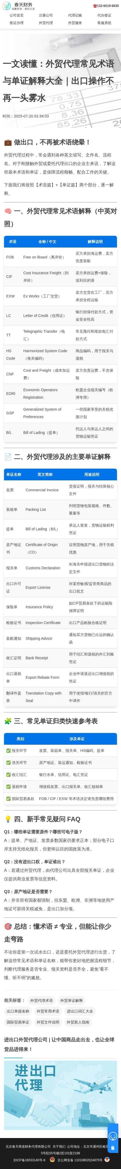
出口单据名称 (18, 1011)
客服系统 (104, 23)
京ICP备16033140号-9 (29, 1160)
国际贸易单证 (18, 1022)
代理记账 (75, 15)
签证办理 (17, 23)
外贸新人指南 (78, 1022)
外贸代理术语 (41, 1000)
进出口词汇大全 (80, 1011)
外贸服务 (75, 23)
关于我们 (59, 1146)
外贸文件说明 (48, 1022)
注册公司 (46, 15)
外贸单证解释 (71, 1000)
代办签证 (104, 15)
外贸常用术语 (48, 1011)
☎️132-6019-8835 (106, 6)
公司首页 (17, 15)
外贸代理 (46, 23)
